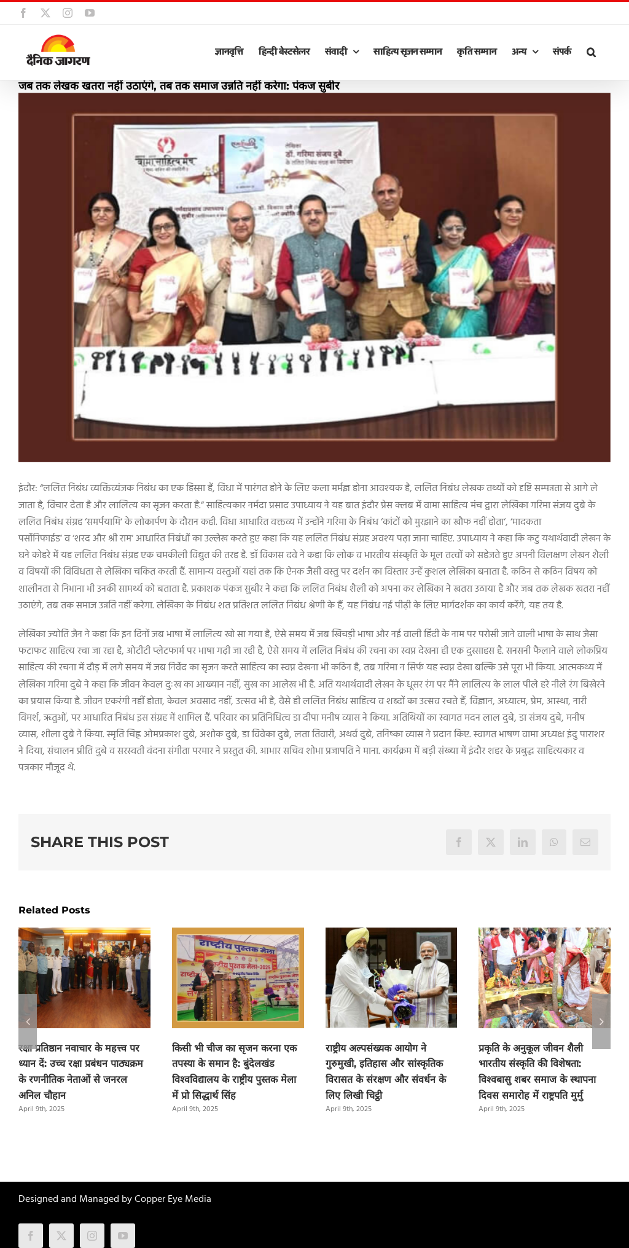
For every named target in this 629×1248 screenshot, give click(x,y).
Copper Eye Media (173, 1199)
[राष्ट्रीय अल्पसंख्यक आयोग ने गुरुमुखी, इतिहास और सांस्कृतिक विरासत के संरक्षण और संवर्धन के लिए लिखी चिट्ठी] (392, 936)
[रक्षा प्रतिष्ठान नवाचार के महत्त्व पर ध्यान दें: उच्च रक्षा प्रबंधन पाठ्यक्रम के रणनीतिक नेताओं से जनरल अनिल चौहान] (84, 936)
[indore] (314, 278)
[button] (591, 52)
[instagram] (92, 1235)
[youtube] (123, 1235)
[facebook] (30, 1235)
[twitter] (61, 1235)
